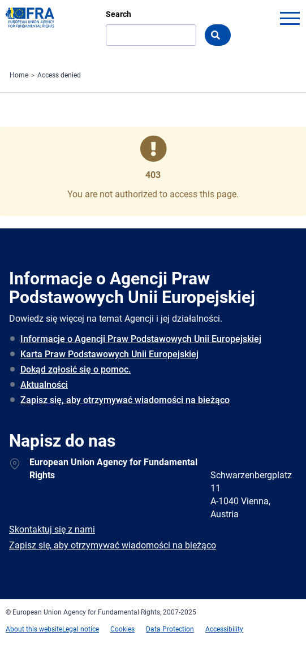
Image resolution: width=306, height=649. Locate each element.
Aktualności (44, 384)
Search (118, 14)
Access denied (59, 75)
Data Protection (170, 629)
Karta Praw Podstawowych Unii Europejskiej (109, 354)
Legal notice (80, 629)
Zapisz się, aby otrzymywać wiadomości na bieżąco (125, 400)
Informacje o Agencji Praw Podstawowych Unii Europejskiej (140, 339)
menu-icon (289, 18)
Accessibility (224, 629)
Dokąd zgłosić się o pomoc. (75, 369)
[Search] (151, 35)
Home (19, 75)
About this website (34, 629)
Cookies (122, 629)
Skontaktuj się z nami (52, 529)
